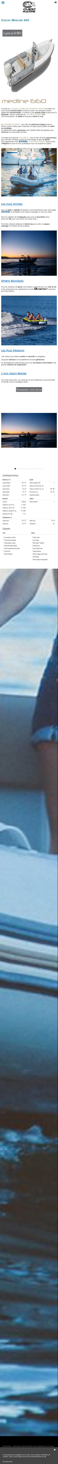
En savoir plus (7, 1461)
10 (36, 469)
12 (40, 469)
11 (38, 469)
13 (43, 469)
